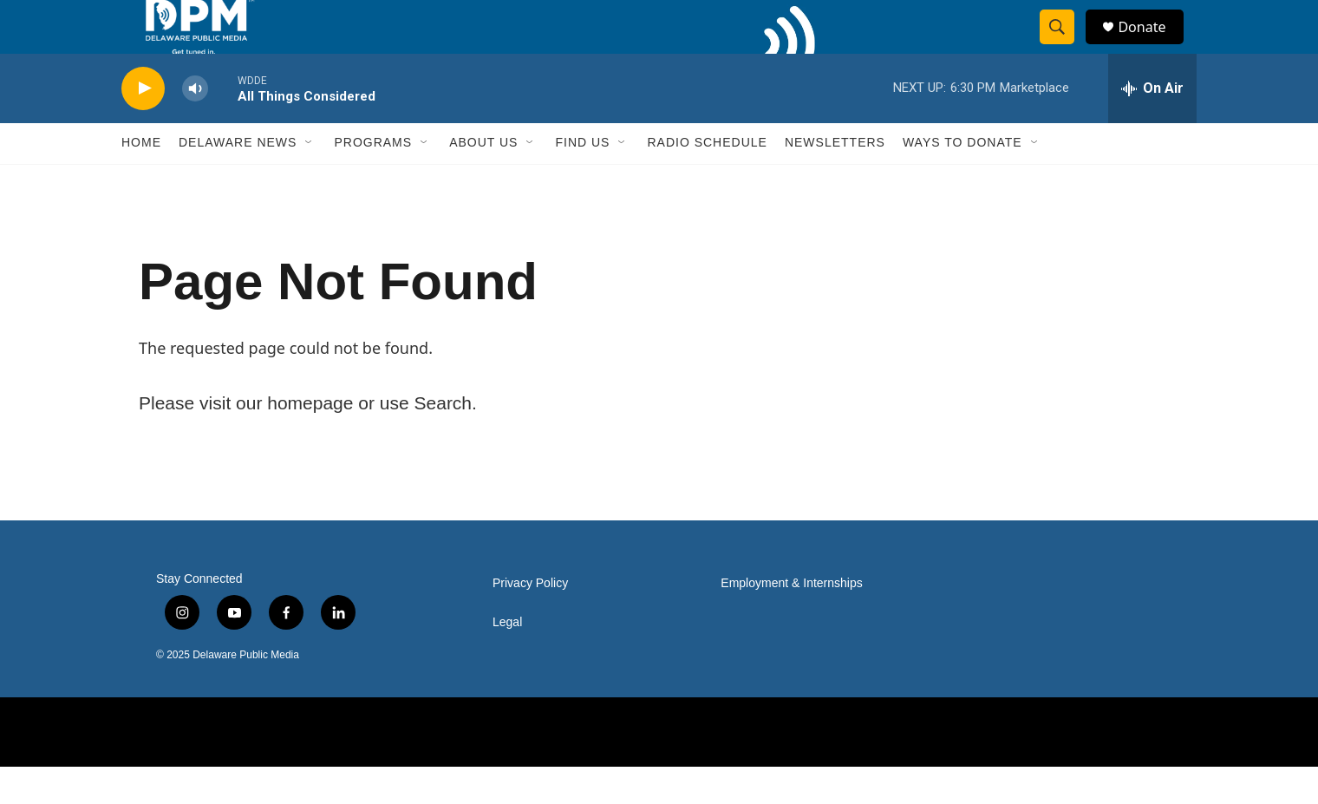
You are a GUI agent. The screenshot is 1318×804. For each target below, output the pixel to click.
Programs (373, 180)
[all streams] (1152, 125)
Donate (1152, 45)
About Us (483, 180)
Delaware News (238, 180)
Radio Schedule (707, 180)
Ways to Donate (962, 180)
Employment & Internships (791, 620)
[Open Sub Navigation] (309, 180)
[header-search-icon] (1064, 46)
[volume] (195, 126)
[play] (143, 126)
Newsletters (835, 180)
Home (141, 180)
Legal (507, 659)
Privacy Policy (530, 620)
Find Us (582, 180)
